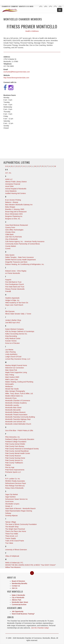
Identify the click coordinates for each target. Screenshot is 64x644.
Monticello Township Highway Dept (17, 419)
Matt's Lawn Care (11, 379)
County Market (10, 246)
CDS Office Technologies (14, 230)
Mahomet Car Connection (14, 368)
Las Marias (9, 350)
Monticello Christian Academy (16, 403)
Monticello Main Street (13, 407)
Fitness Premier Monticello (15, 289)
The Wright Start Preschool (15, 529)
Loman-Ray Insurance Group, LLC (17, 359)
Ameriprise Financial (12, 184)
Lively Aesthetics (11, 354)
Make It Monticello (18, 595)
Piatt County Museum (13, 456)
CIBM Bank (9, 234)
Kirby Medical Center (12, 338)
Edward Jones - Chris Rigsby (15, 271)
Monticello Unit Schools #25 (15, 422)
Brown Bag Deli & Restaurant (16, 212)
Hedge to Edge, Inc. (12, 300)
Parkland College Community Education (19, 439)
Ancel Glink (9, 186)
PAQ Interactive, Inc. (12, 437)
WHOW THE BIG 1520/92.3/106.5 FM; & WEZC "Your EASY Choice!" (30, 565)
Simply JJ (8, 506)
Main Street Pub (11, 370)
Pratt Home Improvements (14, 470)
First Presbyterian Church (14, 284)
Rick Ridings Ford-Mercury (15, 486)
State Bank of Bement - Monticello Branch (20, 508)
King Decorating (11, 336)
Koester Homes (10, 341)
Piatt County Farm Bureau (14, 446)
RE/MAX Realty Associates (15, 481)
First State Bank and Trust (14, 287)
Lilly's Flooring (10, 352)
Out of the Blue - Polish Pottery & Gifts (19, 430)
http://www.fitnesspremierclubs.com (16, 78)
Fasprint (8, 280)
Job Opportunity (17, 611)
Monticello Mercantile (13, 410)
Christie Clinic (10, 232)
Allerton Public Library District (16, 182)
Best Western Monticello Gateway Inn (18, 205)
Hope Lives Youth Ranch (14, 305)
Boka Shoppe (10, 207)
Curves (7, 248)
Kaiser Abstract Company (14, 329)
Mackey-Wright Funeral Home (16, 365)
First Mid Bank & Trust (13, 282)
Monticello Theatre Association (16, 415)
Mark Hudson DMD (12, 377)
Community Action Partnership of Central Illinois (22, 244)
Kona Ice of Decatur (12, 343)
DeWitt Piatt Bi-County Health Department (20, 260)
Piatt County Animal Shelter (15, 444)
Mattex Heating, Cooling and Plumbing (19, 382)
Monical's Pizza (10, 398)
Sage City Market (11, 494)
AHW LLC (8, 179)
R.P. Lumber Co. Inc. (12, 479)
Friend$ (8, 291)
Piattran (8, 465)
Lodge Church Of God (13, 357)
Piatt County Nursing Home (15, 458)
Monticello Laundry (12, 405)
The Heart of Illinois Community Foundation (21, 524)
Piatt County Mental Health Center (17, 453)
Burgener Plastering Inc (13, 216)
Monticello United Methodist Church (18, 424)
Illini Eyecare (9, 311)
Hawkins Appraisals (12, 298)
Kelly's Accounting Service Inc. (16, 334)
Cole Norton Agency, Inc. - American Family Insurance (24, 241)
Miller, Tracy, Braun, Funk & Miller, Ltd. (19, 393)
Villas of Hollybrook (12, 556)
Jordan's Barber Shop (13, 320)
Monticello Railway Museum (15, 412)
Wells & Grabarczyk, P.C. (14, 563)
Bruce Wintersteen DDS (14, 214)
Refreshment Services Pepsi (15, 483)
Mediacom (9, 386)
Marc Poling (9, 375)
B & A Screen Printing (13, 200)
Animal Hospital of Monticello (15, 189)
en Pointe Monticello (12, 273)
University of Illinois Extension (16, 550)
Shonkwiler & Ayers (12, 504)
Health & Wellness (32, 31)
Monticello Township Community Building (20, 417)
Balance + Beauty (11, 202)
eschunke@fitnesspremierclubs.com (17, 72)
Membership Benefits (19, 583)
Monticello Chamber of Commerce (17, 400)
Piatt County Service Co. (14, 460)
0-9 (6, 169)
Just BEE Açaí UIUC (12, 322)
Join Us (14, 588)
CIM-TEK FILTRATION (13, 237)
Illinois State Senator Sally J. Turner (18, 314)
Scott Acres (9, 501)
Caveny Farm (10, 227)
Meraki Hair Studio (12, 389)
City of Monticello (11, 239)
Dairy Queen (9, 255)
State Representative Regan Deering (18, 511)
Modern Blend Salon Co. (14, 396)
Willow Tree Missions (13, 567)
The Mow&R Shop (12, 527)
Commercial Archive (19, 604)
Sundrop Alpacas (11, 515)
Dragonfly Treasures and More (16, 262)
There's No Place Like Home (15, 531)
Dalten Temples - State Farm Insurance (19, 257)
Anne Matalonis (11, 191)
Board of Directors (18, 581)
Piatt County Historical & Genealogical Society (22, 449)
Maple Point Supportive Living (16, 372)
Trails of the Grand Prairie (14, 541)
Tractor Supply (10, 538)
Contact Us (16, 586)
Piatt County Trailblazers (14, 463)
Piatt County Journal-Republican (17, 451)
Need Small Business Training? (23, 614)
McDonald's (9, 384)
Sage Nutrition (10, 497)
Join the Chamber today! (40, 628)
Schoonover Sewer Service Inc (16, 499)
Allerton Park (16, 600)
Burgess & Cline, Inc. (13, 219)
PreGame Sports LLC (13, 472)
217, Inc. (8, 173)
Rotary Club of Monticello (14, 488)
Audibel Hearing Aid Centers (15, 193)
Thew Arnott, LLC (11, 536)
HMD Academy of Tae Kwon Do (16, 303)
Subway (8, 513)
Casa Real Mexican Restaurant (16, 225)
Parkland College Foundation (15, 442)
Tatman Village (10, 522)
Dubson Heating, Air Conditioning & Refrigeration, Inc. (24, 264)
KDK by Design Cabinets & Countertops (19, 331)
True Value (9, 543)
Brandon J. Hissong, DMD (14, 209)
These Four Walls (11, 534)
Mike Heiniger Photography (15, 391)
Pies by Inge (9, 467)
